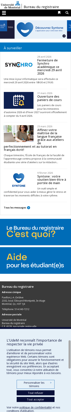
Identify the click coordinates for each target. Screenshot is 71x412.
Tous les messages (15, 207)
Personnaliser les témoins (37, 384)
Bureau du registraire (41, 6)
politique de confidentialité (36, 407)
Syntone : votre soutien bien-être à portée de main (51, 179)
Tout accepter (35, 399)
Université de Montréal (10, 4)
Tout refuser (35, 393)
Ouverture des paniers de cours (49, 98)
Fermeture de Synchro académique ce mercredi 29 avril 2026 (49, 67)
